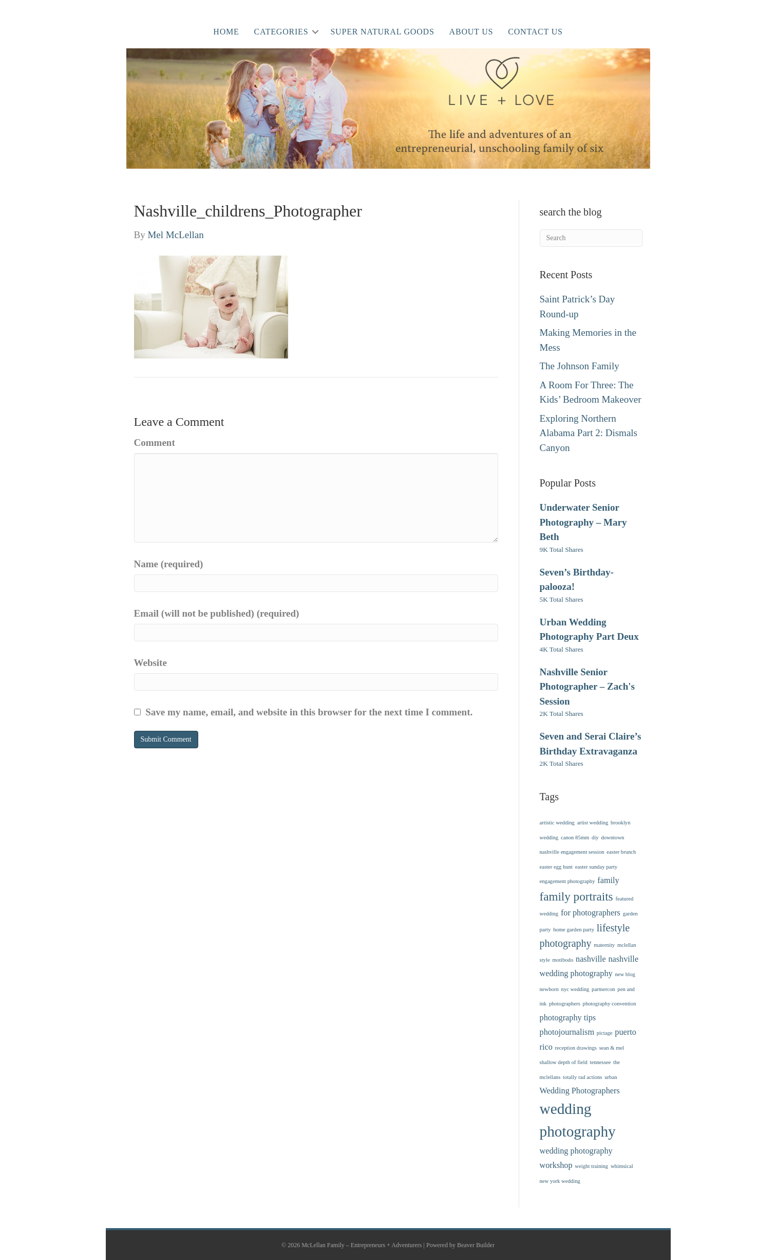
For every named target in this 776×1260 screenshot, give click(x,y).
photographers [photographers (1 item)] (564, 1003)
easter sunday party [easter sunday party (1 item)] (596, 867)
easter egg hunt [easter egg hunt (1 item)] (556, 867)
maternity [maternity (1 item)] (604, 945)
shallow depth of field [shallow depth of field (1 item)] (564, 1062)
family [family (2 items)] (608, 880)
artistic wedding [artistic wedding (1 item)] (557, 822)
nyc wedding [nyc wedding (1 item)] (575, 989)
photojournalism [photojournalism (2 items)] (567, 1032)
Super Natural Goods (382, 31)
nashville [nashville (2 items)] (591, 959)
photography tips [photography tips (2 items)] (568, 1017)
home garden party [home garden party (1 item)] (573, 929)
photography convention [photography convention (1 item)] (609, 1003)
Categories (281, 31)
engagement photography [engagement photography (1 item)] (567, 881)
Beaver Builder (476, 1245)
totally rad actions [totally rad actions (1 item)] (582, 1077)
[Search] (591, 238)
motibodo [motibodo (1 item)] (562, 960)
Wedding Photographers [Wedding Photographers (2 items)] (580, 1090)
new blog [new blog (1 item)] (625, 974)
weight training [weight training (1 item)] (591, 1166)
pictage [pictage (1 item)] (605, 1033)
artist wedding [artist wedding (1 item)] (593, 822)
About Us (471, 31)
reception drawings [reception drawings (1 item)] (576, 1048)
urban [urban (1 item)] (610, 1077)
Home (226, 31)
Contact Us (535, 31)
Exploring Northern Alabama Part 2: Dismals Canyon (589, 433)
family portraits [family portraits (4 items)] (576, 896)
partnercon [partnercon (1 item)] (603, 989)
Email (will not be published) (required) (216, 613)
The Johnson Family (579, 366)
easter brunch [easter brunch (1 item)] (621, 852)
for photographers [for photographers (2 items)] (590, 912)
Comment (154, 442)
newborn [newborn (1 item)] (549, 989)
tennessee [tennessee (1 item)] (600, 1062)
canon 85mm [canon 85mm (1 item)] (575, 837)
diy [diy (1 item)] (595, 837)
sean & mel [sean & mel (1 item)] (611, 1048)
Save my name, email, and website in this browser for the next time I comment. (308, 712)
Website (150, 662)
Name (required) (168, 564)
